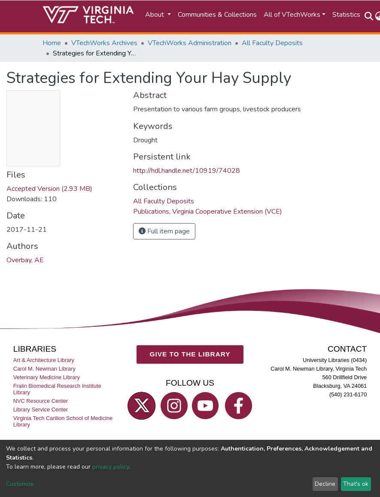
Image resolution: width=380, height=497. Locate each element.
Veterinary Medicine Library (46, 377)
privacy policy (110, 467)
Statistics (346, 14)
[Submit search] (369, 16)
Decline (325, 484)
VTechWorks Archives (104, 43)
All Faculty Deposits (272, 43)
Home (52, 43)
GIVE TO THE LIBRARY (190, 354)
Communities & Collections (217, 14)
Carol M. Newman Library (44, 368)
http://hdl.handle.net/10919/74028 (186, 170)
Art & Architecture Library (43, 360)
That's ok (355, 484)
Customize (20, 484)
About (155, 14)
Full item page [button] (164, 231)
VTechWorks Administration (189, 43)
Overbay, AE (25, 260)
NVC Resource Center (40, 401)
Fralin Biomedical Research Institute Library (57, 389)
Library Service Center (40, 409)
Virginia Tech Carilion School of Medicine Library (62, 421)
